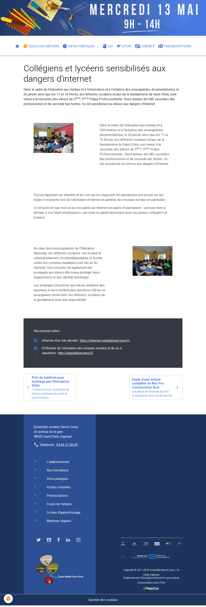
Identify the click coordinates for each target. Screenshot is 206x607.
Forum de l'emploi (59, 505)
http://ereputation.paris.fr (75, 354)
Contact (145, 46)
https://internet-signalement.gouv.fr (104, 341)
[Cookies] (8, 598)
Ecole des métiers (41, 46)
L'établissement (58, 463)
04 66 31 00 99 (67, 446)
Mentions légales (59, 522)
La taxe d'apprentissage (63, 514)
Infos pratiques (79, 46)
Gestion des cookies (103, 601)
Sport (124, 46)
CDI (107, 46)
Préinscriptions (174, 46)
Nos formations (58, 471)
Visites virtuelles (59, 488)
